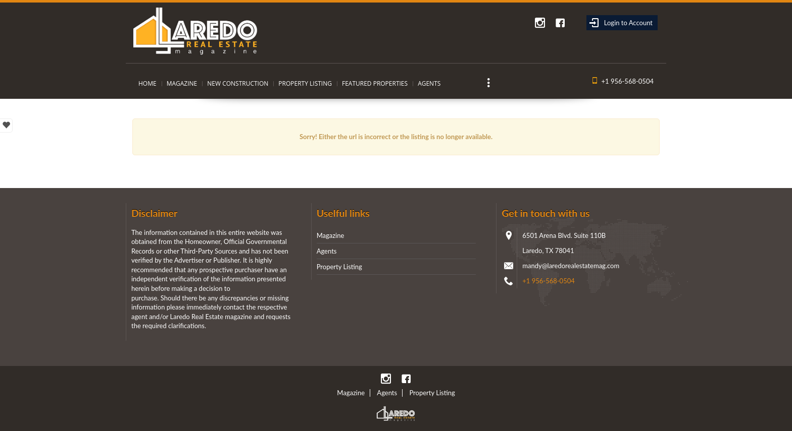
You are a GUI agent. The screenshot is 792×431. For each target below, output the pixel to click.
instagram (540, 22)
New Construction (237, 83)
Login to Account (621, 23)
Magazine (182, 83)
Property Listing (305, 83)
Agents (429, 83)
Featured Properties (375, 83)
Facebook (560, 22)
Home (147, 83)
